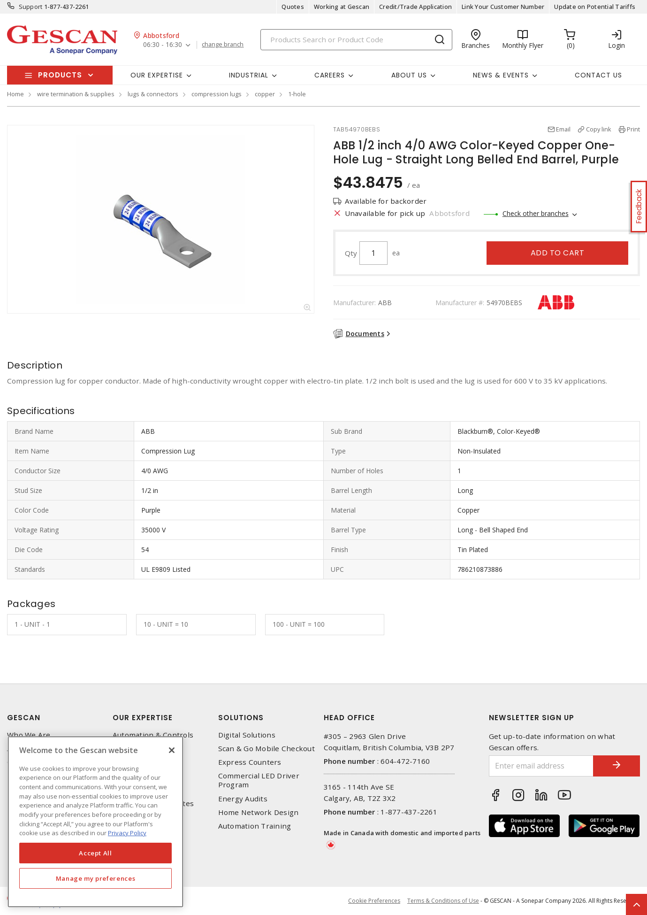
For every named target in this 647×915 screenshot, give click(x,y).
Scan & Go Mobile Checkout (266, 748)
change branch (223, 44)
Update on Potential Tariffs (594, 6)
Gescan (23, 718)
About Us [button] (409, 75)
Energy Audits (242, 798)
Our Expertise (143, 718)
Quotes (293, 6)
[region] (95, 821)
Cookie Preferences (374, 901)
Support (31, 6)
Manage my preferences (96, 878)
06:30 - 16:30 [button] (162, 45)
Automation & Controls (153, 734)
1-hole (297, 94)
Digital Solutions (246, 734)
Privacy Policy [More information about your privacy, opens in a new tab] (127, 833)
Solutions (241, 718)
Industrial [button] (248, 75)
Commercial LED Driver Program (258, 780)
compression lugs (216, 94)
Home (15, 94)
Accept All (95, 853)
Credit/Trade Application (415, 6)
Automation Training (254, 826)
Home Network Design (258, 812)
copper (265, 94)
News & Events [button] (501, 75)
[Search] (356, 39)
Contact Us (598, 75)
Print (633, 129)
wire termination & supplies (75, 94)
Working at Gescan (341, 6)
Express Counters (250, 762)
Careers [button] (329, 75)
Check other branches (535, 213)
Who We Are (29, 734)
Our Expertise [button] (156, 75)
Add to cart (558, 252)
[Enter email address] (541, 766)
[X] (171, 750)
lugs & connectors (153, 94)
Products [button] (60, 75)
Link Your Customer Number (503, 6)
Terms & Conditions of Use (443, 901)
